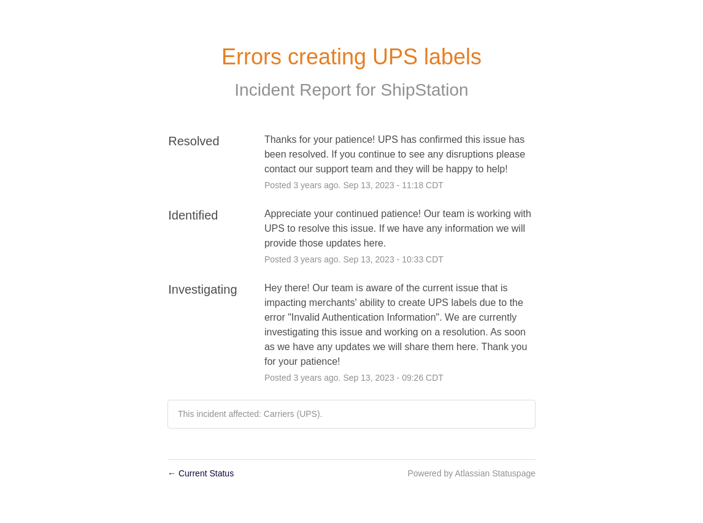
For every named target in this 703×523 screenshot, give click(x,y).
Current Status (200, 473)
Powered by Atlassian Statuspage (471, 473)
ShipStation (424, 89)
